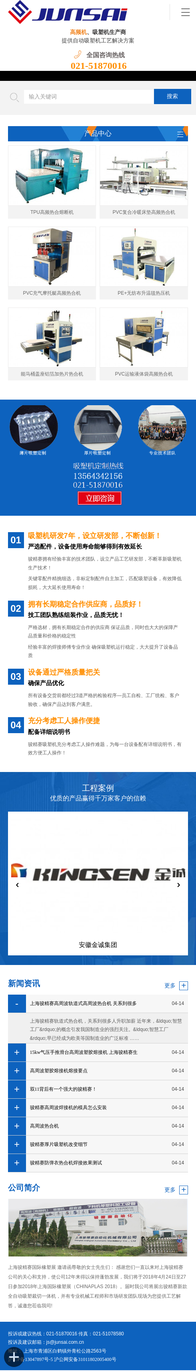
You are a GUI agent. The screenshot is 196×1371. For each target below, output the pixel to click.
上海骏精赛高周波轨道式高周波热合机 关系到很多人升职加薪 (83, 1007)
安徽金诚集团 (98, 945)
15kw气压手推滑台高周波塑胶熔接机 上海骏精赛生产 (84, 1056)
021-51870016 (99, 65)
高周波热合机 (44, 1126)
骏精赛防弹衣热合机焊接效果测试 (66, 1163)
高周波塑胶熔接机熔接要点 (59, 1071)
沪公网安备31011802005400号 (85, 1360)
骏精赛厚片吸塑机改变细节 (59, 1145)
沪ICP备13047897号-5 (31, 1360)
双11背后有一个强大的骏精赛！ (63, 1089)
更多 (170, 986)
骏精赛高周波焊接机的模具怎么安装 (68, 1108)
